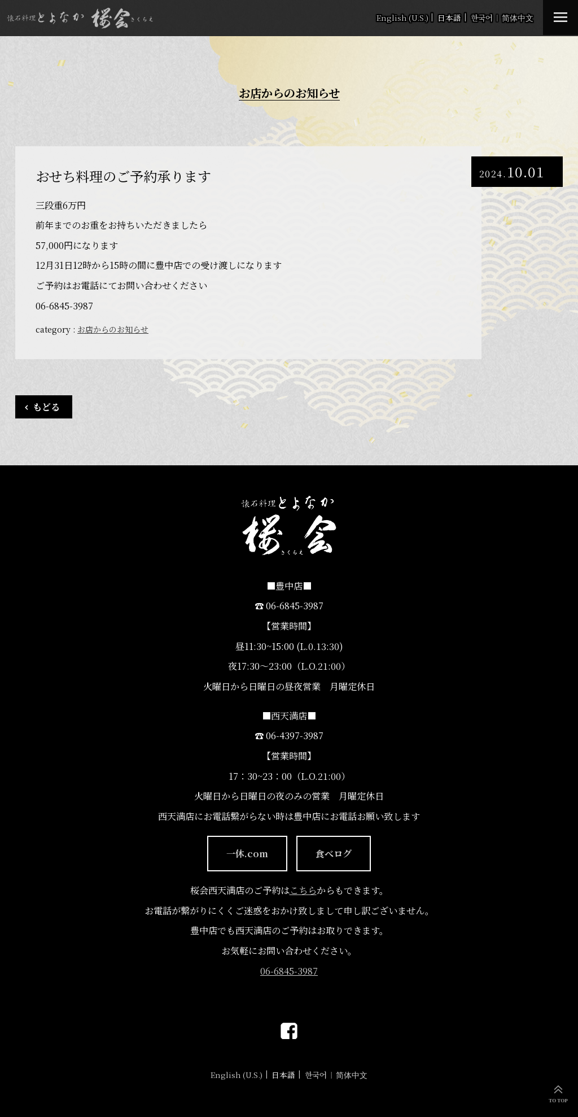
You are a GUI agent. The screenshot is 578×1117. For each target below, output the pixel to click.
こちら (303, 890)
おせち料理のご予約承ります (123, 176)
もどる (46, 406)
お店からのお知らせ (112, 329)
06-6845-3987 (289, 971)
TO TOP (558, 1100)
